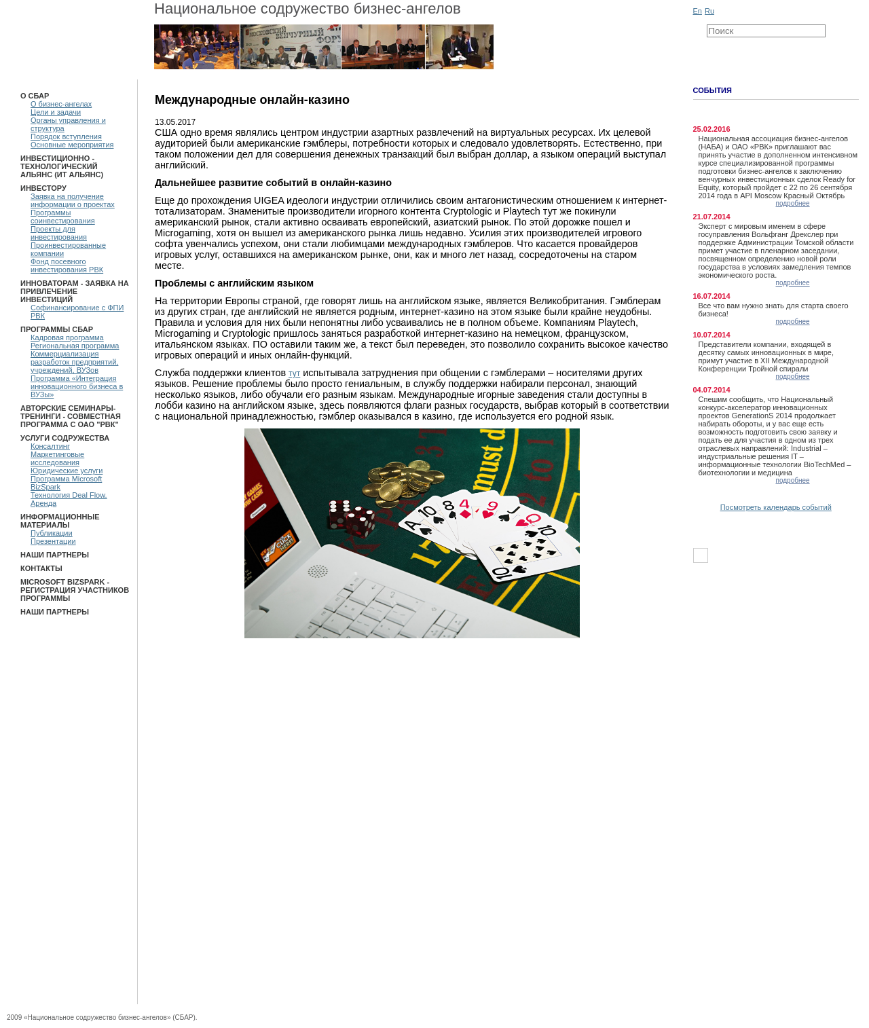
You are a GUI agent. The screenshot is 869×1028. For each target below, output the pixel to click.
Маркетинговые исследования (57, 458)
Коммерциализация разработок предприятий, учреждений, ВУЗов (74, 362)
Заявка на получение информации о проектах (73, 200)
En (697, 11)
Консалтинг (50, 446)
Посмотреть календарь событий (776, 507)
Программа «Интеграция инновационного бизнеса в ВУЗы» (77, 386)
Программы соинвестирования (63, 216)
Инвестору (43, 188)
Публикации (52, 533)
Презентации (53, 541)
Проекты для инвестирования (59, 233)
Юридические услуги (67, 470)
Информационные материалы (60, 521)
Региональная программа (75, 346)
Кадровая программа (67, 337)
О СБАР (34, 96)
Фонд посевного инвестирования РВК (67, 265)
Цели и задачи (56, 112)
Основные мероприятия (72, 145)
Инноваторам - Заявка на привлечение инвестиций (74, 291)
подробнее (793, 203)
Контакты (41, 568)
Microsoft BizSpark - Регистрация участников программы (74, 590)
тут (294, 373)
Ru (709, 11)
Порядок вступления (66, 136)
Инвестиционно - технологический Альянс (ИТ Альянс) (61, 166)
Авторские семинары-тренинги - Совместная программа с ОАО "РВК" (70, 416)
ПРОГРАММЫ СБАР (56, 329)
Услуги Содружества (64, 438)
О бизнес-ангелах (61, 104)
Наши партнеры (54, 555)
